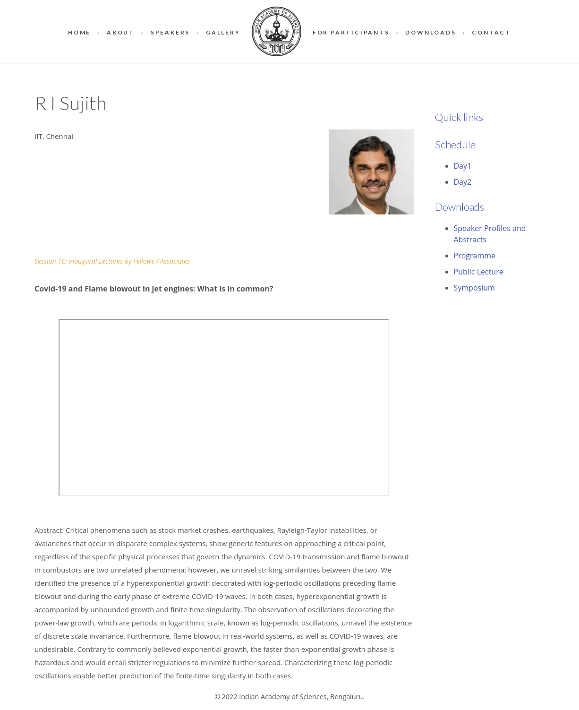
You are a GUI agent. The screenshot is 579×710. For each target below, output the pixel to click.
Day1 (463, 166)
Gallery (223, 32)
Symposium (474, 287)
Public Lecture (478, 271)
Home (79, 32)
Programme (475, 255)
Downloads (430, 32)
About (121, 32)
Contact (491, 32)
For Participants (351, 32)
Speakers (170, 32)
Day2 (463, 182)
